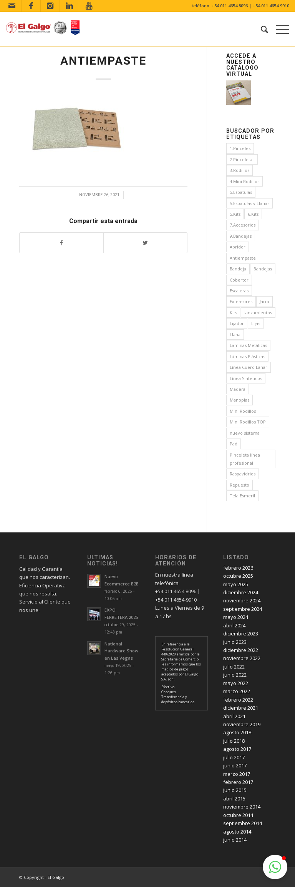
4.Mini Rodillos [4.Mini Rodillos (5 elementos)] (244, 181)
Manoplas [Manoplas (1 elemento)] (239, 400)
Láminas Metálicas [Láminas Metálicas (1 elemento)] (248, 345)
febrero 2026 (238, 567)
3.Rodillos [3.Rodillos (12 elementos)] (239, 170)
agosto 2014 (237, 831)
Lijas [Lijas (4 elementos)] (255, 323)
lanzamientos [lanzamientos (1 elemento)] (258, 312)
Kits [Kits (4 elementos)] (233, 312)
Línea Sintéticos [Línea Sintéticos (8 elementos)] (246, 378)
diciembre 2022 (240, 650)
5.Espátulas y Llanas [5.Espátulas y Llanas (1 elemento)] (249, 203)
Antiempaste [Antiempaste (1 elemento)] (243, 258)
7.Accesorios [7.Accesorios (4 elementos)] (242, 225)
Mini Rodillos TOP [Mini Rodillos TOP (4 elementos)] (248, 422)
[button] (275, 867)
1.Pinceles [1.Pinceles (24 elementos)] (240, 148)
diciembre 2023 (240, 633)
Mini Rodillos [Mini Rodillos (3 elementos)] (243, 411)
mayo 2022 (235, 683)
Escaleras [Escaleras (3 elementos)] (239, 290)
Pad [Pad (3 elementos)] (233, 444)
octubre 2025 (238, 575)
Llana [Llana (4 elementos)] (235, 334)
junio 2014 (235, 839)
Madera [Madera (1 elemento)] (237, 389)
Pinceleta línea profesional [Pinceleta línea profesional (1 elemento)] (245, 459)
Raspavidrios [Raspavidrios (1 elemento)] (242, 474)
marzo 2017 (236, 773)
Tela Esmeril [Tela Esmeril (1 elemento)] (242, 496)
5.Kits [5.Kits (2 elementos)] (235, 214)
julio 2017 (234, 757)
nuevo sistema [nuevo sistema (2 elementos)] (245, 433)
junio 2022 (235, 674)
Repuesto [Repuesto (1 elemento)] (239, 485)
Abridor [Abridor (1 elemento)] (237, 247)
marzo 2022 (236, 691)
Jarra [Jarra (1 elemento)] (264, 301)
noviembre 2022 (241, 658)
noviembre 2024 (241, 600)
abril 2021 (234, 716)
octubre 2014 (238, 815)
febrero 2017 (238, 782)
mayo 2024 (235, 617)
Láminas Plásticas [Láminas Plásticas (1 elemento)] (247, 356)
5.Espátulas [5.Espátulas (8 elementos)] (241, 192)
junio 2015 (235, 790)
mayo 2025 (235, 584)
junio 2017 (235, 765)
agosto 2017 (237, 748)
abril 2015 (234, 798)
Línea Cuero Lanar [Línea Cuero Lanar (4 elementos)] (248, 367)
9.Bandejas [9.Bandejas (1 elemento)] (241, 236)
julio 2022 (234, 666)
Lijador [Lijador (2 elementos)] (237, 323)
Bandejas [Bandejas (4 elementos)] (263, 269)
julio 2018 (234, 740)
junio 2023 (235, 642)
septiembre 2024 (242, 608)
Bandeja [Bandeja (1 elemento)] (238, 269)
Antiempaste (103, 60)
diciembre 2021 (240, 707)
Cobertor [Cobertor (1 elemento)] (239, 280)
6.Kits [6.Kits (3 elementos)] (253, 214)
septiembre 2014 (242, 823)
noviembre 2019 (241, 724)
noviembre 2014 (241, 806)
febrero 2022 (238, 699)
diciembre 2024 (240, 592)
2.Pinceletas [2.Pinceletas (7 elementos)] (242, 159)
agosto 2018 (237, 732)
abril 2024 (234, 625)
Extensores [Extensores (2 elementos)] (241, 301)
